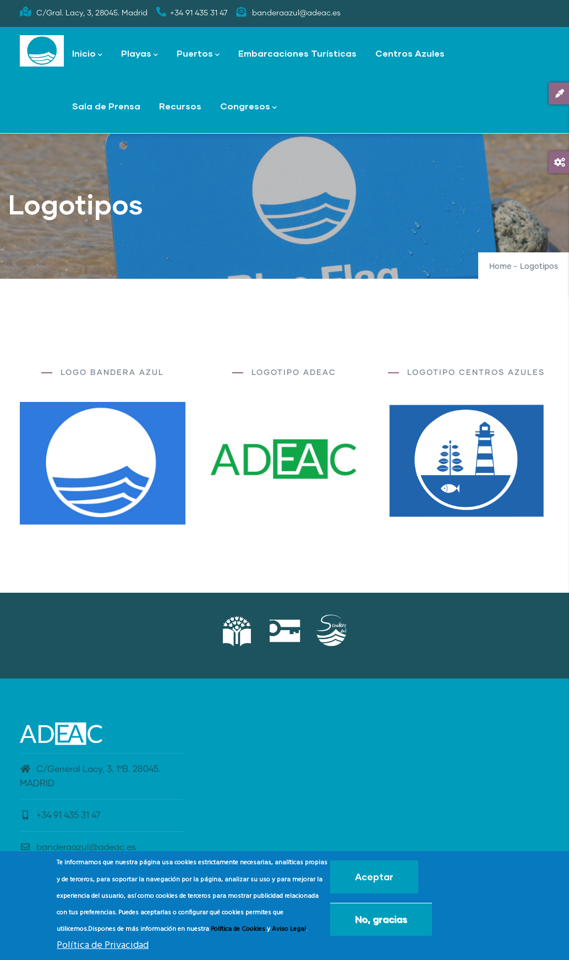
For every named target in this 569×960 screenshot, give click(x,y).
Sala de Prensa (106, 106)
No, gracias (381, 919)
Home (500, 267)
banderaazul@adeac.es (78, 847)
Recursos (180, 106)
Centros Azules (410, 53)
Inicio (87, 54)
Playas (139, 54)
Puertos (198, 54)
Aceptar (374, 876)
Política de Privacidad (103, 945)
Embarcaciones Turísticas (297, 53)
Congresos (248, 107)
